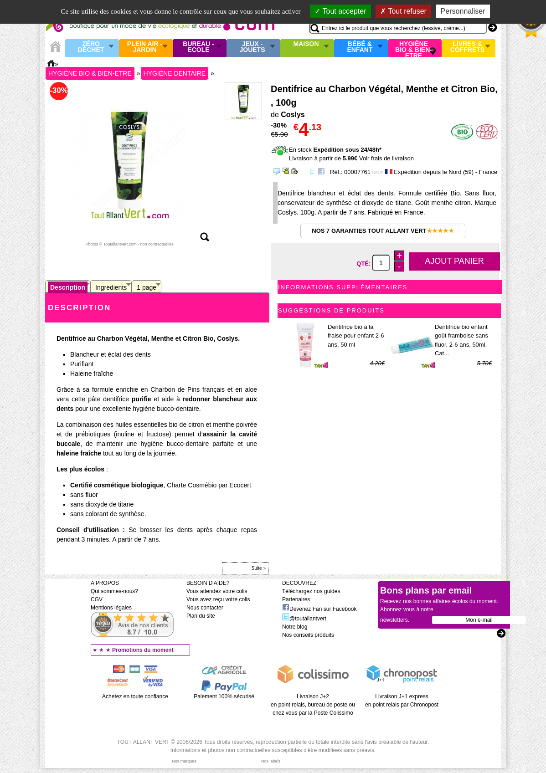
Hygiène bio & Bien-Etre (413, 48)
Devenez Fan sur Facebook (319, 609)
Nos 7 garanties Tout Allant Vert (382, 230)
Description (67, 287)
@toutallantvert (304, 618)
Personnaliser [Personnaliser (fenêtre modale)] (463, 11)
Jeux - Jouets (252, 47)
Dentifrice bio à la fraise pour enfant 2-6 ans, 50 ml (356, 335)
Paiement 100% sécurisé (224, 696)
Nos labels (270, 761)
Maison (306, 44)
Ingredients (111, 287)
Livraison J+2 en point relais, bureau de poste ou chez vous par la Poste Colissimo (313, 704)
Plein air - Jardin (144, 47)
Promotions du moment (143, 650)
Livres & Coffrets (467, 47)
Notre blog (294, 627)
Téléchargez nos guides (311, 591)
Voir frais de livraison (386, 158)
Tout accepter (340, 11)
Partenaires (296, 599)
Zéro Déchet (91, 47)
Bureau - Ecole (198, 47)
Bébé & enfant (360, 47)
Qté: (364, 263)
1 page (146, 287)
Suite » (259, 568)
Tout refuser (403, 11)
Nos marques (184, 761)
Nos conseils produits (308, 635)
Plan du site (200, 616)
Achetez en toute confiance (135, 696)
